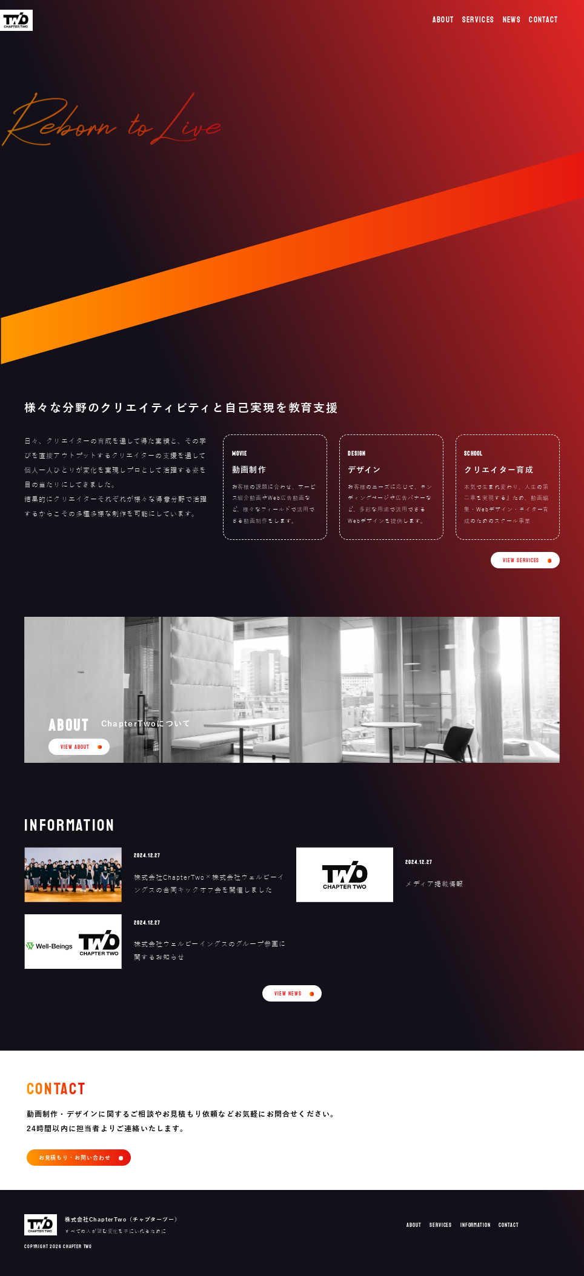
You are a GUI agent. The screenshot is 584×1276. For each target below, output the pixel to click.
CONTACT (543, 20)
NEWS (512, 20)
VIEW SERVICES (521, 560)
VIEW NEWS (287, 994)
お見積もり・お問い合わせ (75, 1158)
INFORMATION (475, 1225)
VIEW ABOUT (75, 747)
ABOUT (443, 20)
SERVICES (478, 20)
